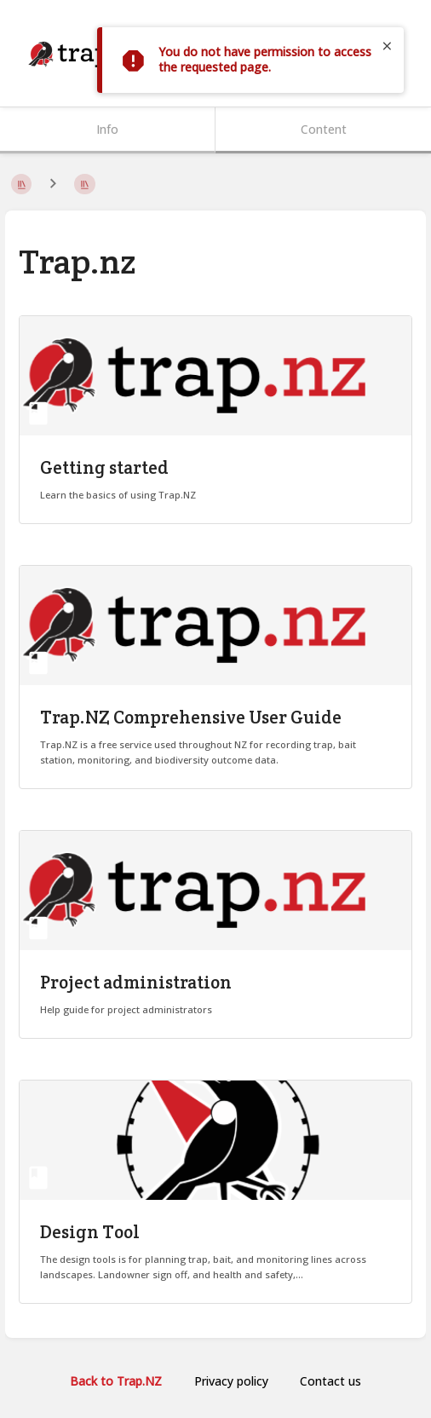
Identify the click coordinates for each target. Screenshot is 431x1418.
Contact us (330, 1381)
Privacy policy (231, 1381)
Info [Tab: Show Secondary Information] (107, 129)
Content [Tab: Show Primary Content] (324, 129)
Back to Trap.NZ (116, 1381)
